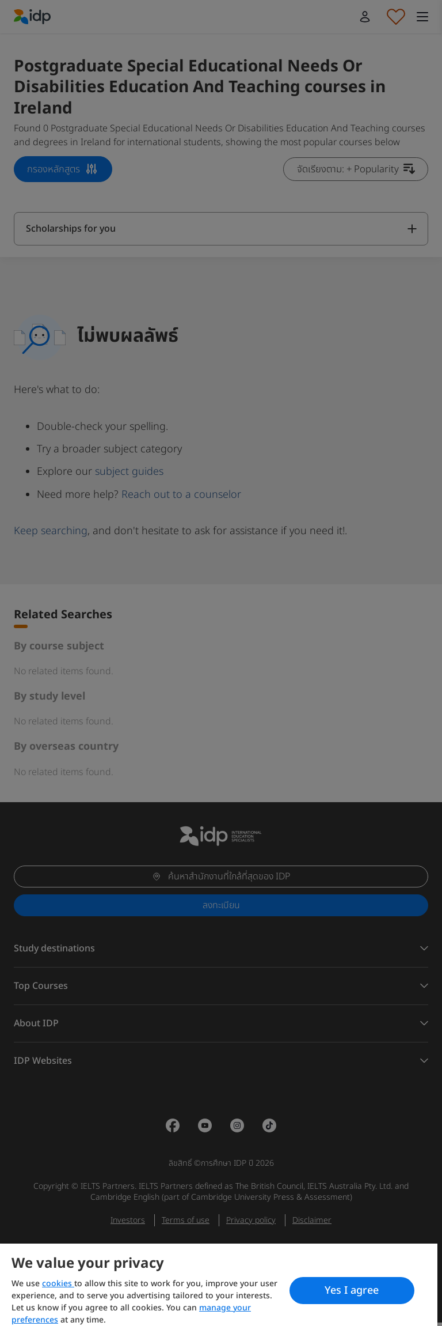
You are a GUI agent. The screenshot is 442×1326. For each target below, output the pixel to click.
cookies (58, 1284)
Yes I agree (352, 1290)
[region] (218, 1285)
